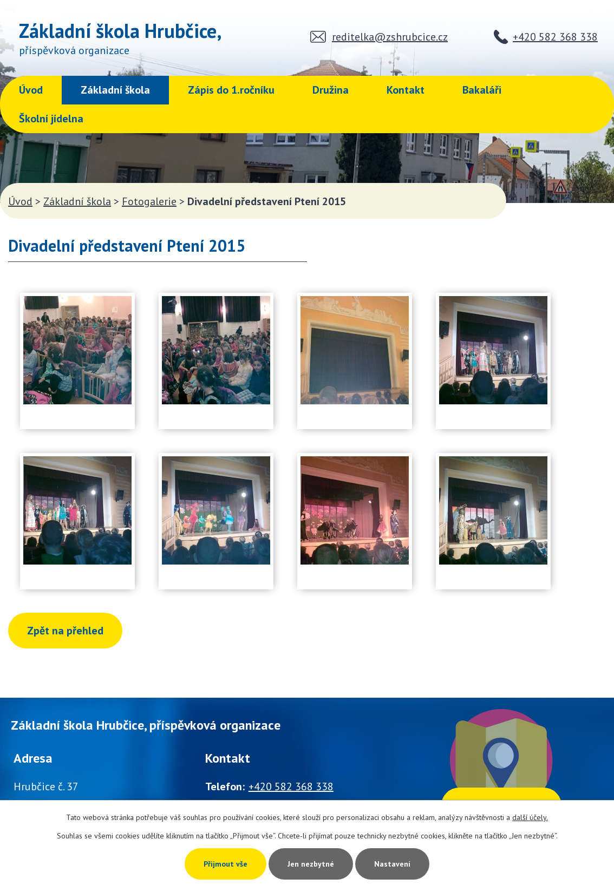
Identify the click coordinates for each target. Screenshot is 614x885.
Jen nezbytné (311, 864)
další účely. (530, 817)
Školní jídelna (51, 119)
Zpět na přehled (65, 631)
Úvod (31, 90)
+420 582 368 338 (555, 37)
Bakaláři (481, 90)
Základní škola (115, 90)
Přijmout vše (225, 864)
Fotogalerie (149, 201)
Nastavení (392, 864)
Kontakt (405, 90)
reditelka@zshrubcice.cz (390, 37)
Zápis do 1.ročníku (231, 90)
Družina (330, 90)
